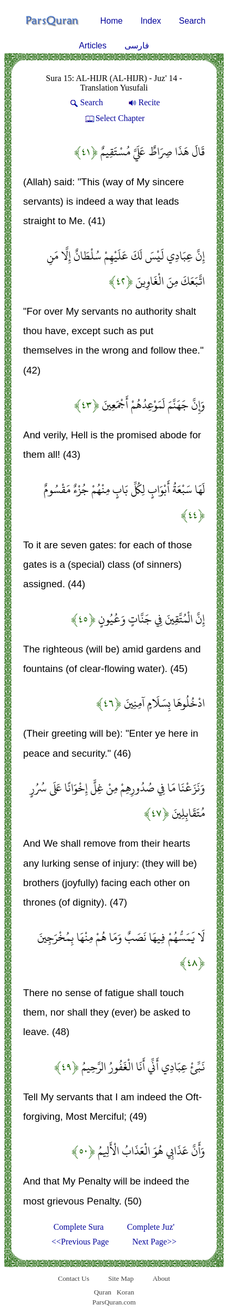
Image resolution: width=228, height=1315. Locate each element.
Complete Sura (79, 1226)
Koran (125, 1292)
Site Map (121, 1278)
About (161, 1278)
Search (192, 20)
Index (150, 20)
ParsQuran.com (114, 1302)
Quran (102, 1292)
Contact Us (73, 1278)
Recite (143, 102)
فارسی (137, 45)
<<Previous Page (80, 1241)
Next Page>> (154, 1241)
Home (111, 20)
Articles (92, 45)
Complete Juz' (150, 1226)
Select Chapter (114, 118)
